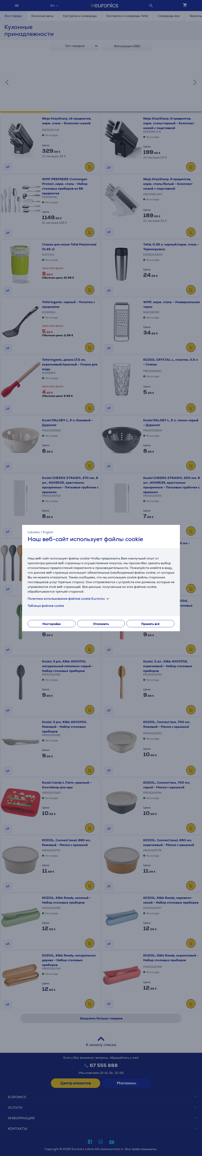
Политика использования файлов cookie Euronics (69, 598)
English (48, 532)
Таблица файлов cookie (46, 605)
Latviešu (34, 532)
